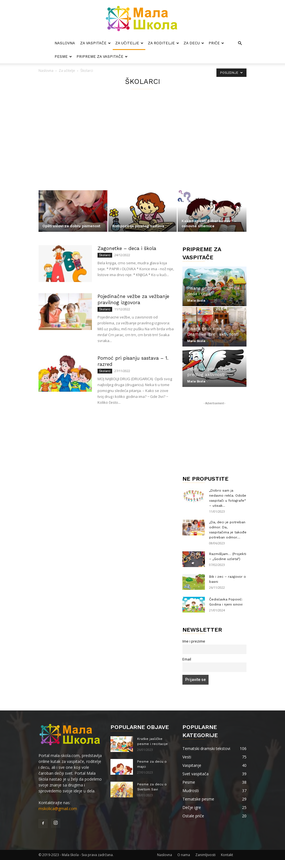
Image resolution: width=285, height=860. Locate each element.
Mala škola (196, 300)
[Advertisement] (142, 148)
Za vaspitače (95, 43)
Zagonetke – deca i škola (127, 248)
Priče (216, 43)
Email (186, 659)
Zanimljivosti (205, 854)
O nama (183, 854)
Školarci (104, 255)
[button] (239, 43)
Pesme (63, 56)
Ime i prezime (193, 641)
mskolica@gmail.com (58, 808)
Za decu (194, 43)
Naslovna (65, 43)
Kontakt (227, 854)
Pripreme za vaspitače (102, 56)
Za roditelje (163, 43)
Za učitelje (129, 43)
